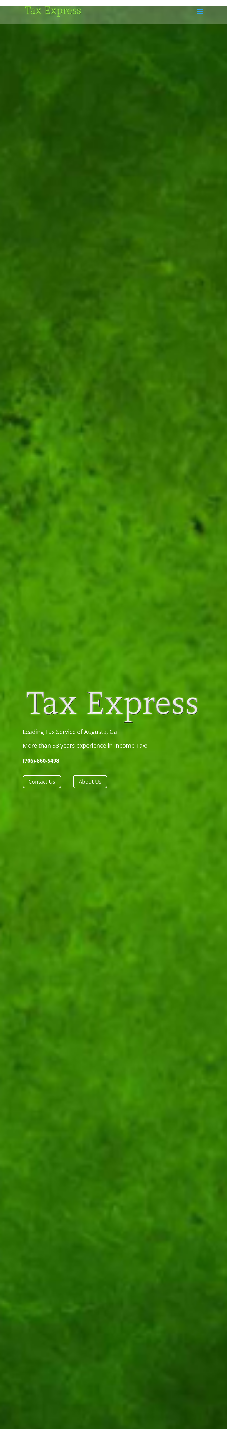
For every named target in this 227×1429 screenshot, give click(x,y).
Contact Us (42, 781)
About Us (90, 781)
